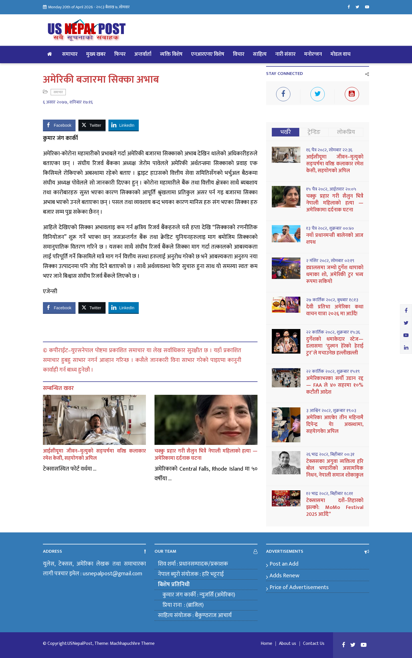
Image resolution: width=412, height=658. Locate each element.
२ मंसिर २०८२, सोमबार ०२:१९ (330, 260)
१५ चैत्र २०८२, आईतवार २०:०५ (331, 189)
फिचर (120, 54)
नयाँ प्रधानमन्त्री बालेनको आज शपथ (334, 239)
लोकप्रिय (346, 132)
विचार (238, 54)
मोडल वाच (340, 54)
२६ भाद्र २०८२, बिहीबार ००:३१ (330, 454)
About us (287, 643)
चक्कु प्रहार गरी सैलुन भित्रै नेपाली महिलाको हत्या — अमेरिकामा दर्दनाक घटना (206, 455)
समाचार (70, 54)
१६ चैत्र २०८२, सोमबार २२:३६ (329, 150)
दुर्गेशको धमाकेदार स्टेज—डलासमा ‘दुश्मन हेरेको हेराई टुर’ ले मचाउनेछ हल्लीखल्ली (334, 346)
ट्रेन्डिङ (314, 132)
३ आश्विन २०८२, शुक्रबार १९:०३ (331, 410)
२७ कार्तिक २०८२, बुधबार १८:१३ (332, 300)
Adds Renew (284, 575)
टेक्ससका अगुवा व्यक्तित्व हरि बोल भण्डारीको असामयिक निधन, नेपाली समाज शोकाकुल (334, 468)
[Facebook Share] (59, 125)
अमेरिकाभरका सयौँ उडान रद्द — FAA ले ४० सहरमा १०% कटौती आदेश (334, 385)
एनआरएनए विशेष (207, 54)
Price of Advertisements (299, 587)
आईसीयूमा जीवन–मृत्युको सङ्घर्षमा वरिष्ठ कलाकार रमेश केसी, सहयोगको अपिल (94, 455)
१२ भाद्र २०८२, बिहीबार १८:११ (329, 493)
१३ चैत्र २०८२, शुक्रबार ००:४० (330, 228)
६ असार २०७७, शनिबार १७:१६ (68, 102)
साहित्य (260, 54)
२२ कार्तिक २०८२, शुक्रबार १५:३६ (333, 332)
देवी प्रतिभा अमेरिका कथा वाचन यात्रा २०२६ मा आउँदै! (334, 310)
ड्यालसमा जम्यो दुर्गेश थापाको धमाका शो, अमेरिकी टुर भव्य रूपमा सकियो (334, 274)
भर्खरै (285, 132)
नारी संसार (285, 54)
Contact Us (313, 643)
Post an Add (284, 564)
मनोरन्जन (313, 54)
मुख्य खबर (96, 54)
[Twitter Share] (91, 125)
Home (266, 643)
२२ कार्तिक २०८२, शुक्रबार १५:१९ (333, 371)
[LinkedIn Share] (123, 125)
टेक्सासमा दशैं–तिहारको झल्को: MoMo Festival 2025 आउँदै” (334, 507)
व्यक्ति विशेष (171, 54)
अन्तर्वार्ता (142, 54)
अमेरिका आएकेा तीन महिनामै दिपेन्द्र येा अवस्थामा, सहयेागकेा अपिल (334, 424)
